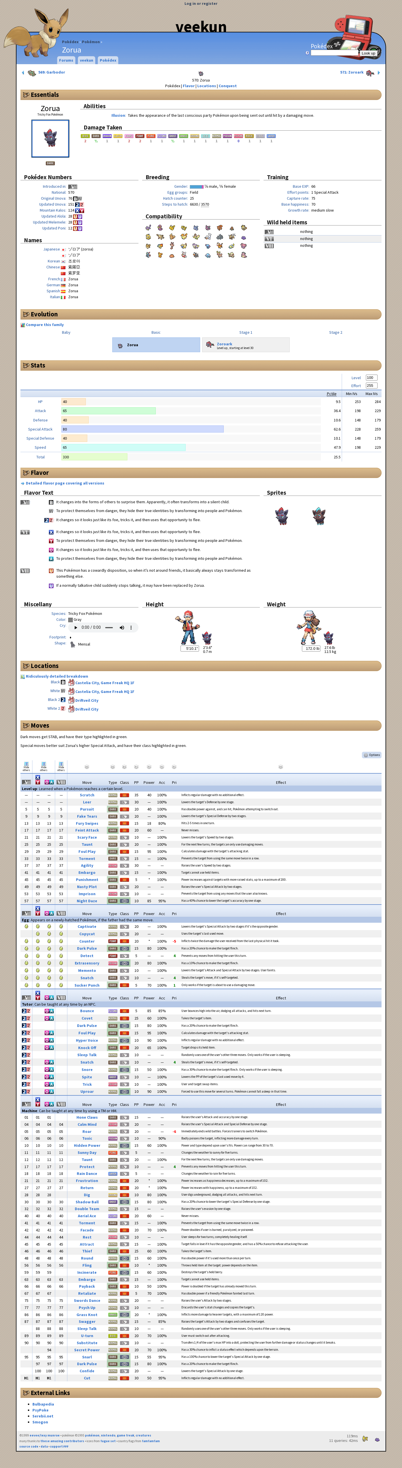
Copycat (87, 933)
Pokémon (91, 41)
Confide (87, 1370)
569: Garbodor (43, 72)
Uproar (87, 1091)
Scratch (87, 794)
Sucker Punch (87, 985)
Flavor (189, 85)
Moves (40, 725)
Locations (206, 85)
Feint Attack (87, 830)
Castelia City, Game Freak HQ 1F (104, 682)
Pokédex (70, 41)
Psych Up (87, 1307)
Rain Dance (87, 1173)
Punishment (87, 879)
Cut (87, 1378)
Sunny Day (87, 1152)
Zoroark (218, 343)
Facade (87, 1230)
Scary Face (87, 837)
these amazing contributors (62, 1441)
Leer (87, 802)
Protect (87, 1166)
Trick (87, 1084)
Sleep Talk (87, 1054)
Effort (356, 386)
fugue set (108, 1441)
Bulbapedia (43, 1404)
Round (87, 1258)
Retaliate (87, 1293)
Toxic (87, 1138)
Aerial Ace (87, 1215)
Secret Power (87, 1349)
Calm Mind (87, 1124)
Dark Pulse (87, 948)
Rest (87, 1237)
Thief (87, 1251)
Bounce (87, 1010)
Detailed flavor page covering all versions (65, 483)
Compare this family (45, 324)
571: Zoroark (360, 72)
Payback (87, 1286)
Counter (87, 941)
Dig (87, 1194)
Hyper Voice (87, 1040)
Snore (87, 1069)
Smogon (40, 1422)
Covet (87, 1018)
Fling (87, 1265)
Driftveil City (86, 700)
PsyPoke (40, 1410)
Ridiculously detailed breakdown (57, 676)
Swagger (87, 1321)
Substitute (87, 1342)
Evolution (44, 314)
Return (87, 1187)
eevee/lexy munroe (45, 1435)
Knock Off (87, 1047)
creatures (143, 1435)
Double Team (87, 1208)
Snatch (87, 977)
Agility (87, 865)
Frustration (87, 1180)
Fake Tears (87, 816)
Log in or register (201, 3)
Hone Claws (87, 1117)
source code (28, 1446)
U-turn (87, 1335)
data (44, 1446)
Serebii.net (42, 1416)
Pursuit (87, 809)
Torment (87, 858)
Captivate (87, 926)
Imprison (87, 893)
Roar (87, 1131)
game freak (125, 1435)
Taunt (87, 844)
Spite (87, 1076)
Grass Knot (87, 1314)
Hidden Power (87, 1145)
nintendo (108, 1435)
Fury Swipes (87, 823)
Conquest (228, 85)
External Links (50, 1393)
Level (356, 378)
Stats (38, 365)
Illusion (118, 115)
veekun (201, 26)
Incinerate (87, 1272)
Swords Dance (87, 1300)
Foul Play (87, 851)
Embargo (87, 872)
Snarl (87, 1357)
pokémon (92, 1435)
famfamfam (151, 1441)
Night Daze (87, 900)
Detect (87, 955)
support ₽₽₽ (59, 1446)
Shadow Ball (87, 1201)
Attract (87, 1244)
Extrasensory (87, 963)
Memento (87, 970)
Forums (66, 60)
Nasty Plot (87, 886)
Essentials (45, 95)
